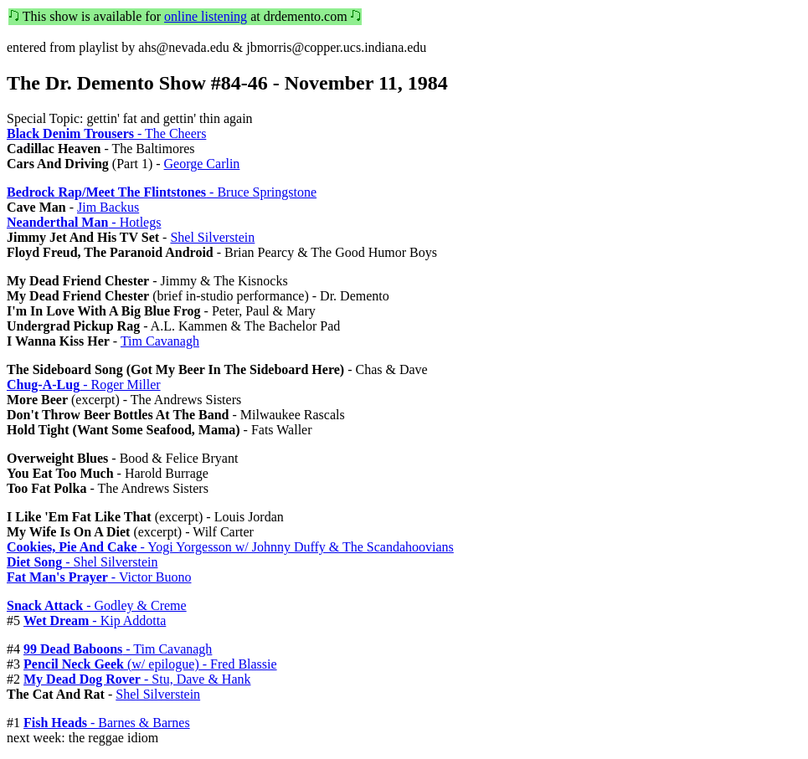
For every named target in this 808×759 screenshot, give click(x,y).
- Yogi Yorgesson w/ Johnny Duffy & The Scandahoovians (230, 547)
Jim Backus (108, 207)
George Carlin (202, 163)
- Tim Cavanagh (117, 649)
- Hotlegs (84, 222)
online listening (205, 16)
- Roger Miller (84, 384)
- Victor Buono (99, 577)
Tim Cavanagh (160, 341)
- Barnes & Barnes (106, 722)
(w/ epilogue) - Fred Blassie (150, 664)
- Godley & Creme (97, 605)
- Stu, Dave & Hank (137, 679)
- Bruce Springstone (162, 192)
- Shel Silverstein (82, 562)
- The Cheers (106, 133)
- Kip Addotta (94, 620)
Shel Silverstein (212, 237)
